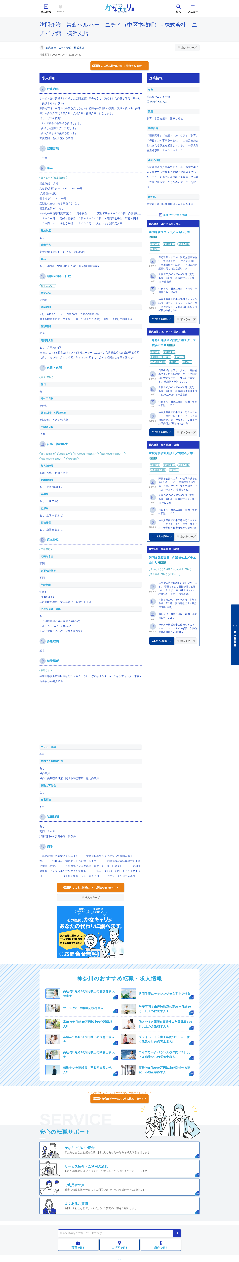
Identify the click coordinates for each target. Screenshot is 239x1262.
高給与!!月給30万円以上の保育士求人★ (89, 1039)
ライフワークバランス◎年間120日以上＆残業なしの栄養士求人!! (164, 1055)
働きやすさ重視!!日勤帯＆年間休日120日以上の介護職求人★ (165, 1024)
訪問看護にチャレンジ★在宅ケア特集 (165, 993)
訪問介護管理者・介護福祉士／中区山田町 (172, 560)
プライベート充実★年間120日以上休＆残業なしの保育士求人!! (164, 1039)
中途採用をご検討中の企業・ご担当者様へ (235, 636)
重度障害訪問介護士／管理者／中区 (172, 453)
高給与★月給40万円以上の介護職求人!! (87, 1024)
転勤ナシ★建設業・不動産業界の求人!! (87, 1070)
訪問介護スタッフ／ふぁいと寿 (169, 232)
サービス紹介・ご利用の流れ (86, 1166)
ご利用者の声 (74, 1185)
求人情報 (46, 11)
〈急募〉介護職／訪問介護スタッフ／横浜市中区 (172, 343)
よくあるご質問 (76, 1203)
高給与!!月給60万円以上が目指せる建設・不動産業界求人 (164, 1070)
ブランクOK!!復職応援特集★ (83, 1008)
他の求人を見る (158, 101)
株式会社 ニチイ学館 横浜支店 (64, 47)
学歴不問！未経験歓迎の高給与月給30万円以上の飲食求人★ (165, 1009)
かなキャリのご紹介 (79, 1148)
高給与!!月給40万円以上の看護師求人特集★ (89, 993)
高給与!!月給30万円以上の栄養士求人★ (89, 1055)
